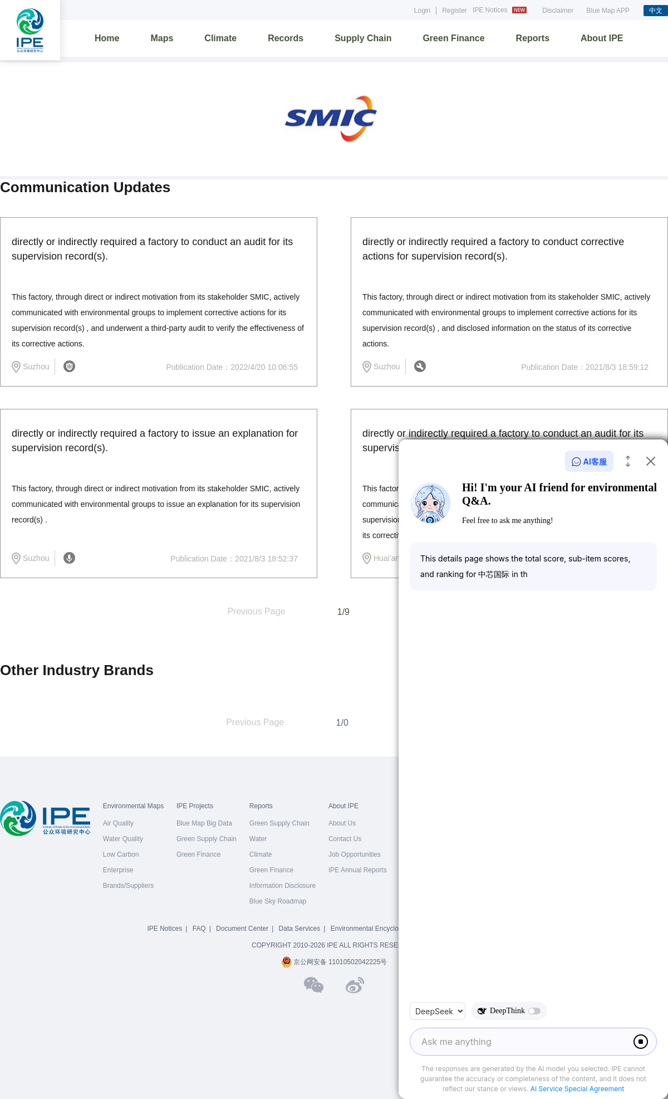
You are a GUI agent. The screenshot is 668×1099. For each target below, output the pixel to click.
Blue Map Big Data (204, 823)
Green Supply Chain (206, 839)
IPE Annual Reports (357, 870)
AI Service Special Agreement (577, 1089)
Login (422, 10)
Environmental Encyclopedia (373, 928)
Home (107, 38)
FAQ (199, 928)
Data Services (300, 928)
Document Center (242, 928)
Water (258, 839)
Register (454, 10)
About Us (342, 823)
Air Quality (118, 823)
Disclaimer (557, 10)
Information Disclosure (282, 886)
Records (285, 38)
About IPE (602, 38)
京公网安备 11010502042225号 (334, 962)
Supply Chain (363, 38)
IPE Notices (501, 10)
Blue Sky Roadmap (278, 901)
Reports (532, 38)
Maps (161, 38)
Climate (220, 38)
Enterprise (118, 870)
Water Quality (123, 839)
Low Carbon (121, 854)
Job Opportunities (354, 854)
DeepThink (509, 1011)
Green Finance (453, 38)
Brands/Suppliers (128, 886)
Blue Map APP (608, 10)
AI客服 (589, 461)
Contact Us (344, 839)
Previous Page (256, 611)
